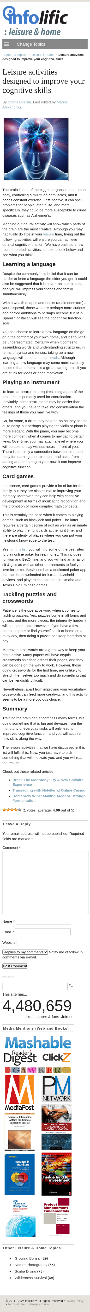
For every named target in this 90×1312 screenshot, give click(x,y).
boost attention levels (41, 357)
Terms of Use (16, 1304)
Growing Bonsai (27, 1258)
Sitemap (32, 1304)
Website (9, 942)
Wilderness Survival (31, 1278)
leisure (48, 234)
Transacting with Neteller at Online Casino (48, 790)
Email (8, 932)
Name (8, 921)
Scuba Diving (25, 1271)
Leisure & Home (42, 55)
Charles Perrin (19, 102)
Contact (45, 1304)
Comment (11, 847)
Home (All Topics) (14, 55)
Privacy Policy (75, 1301)
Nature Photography (31, 1265)
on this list (18, 549)
